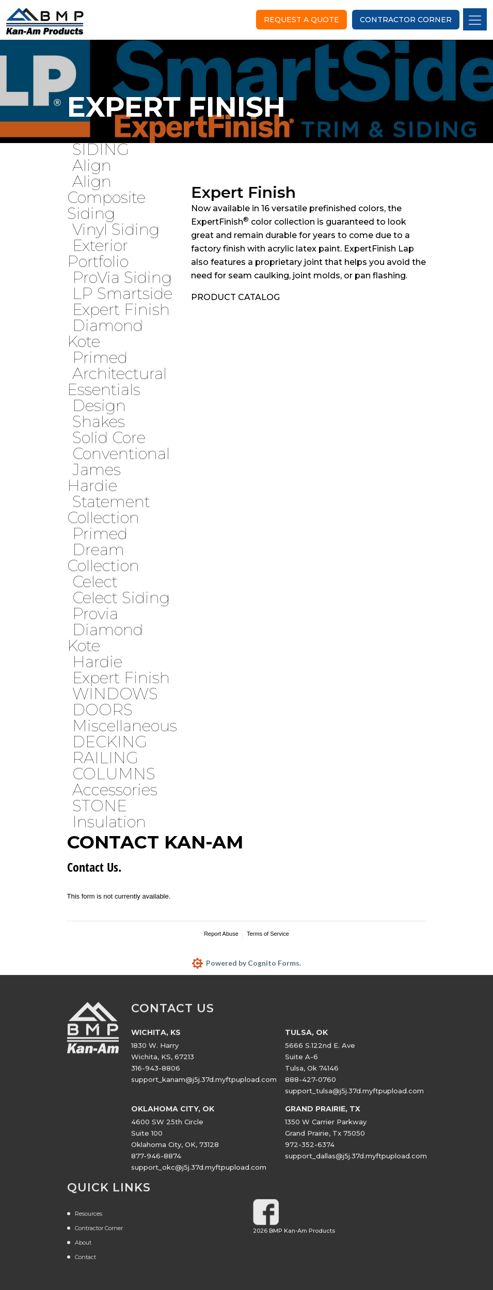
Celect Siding (121, 597)
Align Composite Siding (106, 197)
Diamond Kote (105, 333)
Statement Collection (108, 509)
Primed (100, 357)
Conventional (121, 453)
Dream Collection (103, 557)
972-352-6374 (310, 1149)
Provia (95, 613)
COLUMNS (113, 773)
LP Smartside (122, 293)
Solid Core (109, 437)
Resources (88, 1218)
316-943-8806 (155, 1072)
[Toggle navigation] (475, 19)
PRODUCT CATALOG (235, 297)
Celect (95, 581)
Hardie (97, 661)
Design (99, 405)
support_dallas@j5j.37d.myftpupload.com (356, 1160)
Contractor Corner (406, 19)
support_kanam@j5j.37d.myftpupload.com (204, 1084)
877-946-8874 (156, 1160)
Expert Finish (121, 309)
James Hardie (94, 477)
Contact (85, 1261)
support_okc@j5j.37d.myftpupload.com (198, 1172)
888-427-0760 (310, 1084)
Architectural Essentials (117, 381)
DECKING (109, 741)
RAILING (105, 757)
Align (92, 165)
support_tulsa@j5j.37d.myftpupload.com (354, 1095)
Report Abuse (221, 934)
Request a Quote (301, 19)
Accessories (114, 789)
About (83, 1247)
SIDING (100, 149)
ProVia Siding (122, 277)
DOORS (102, 709)
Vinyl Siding (116, 229)
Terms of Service (268, 934)
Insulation (109, 821)
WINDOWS (115, 693)
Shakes (98, 421)
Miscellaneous (124, 725)
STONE (99, 805)
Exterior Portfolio (98, 253)
